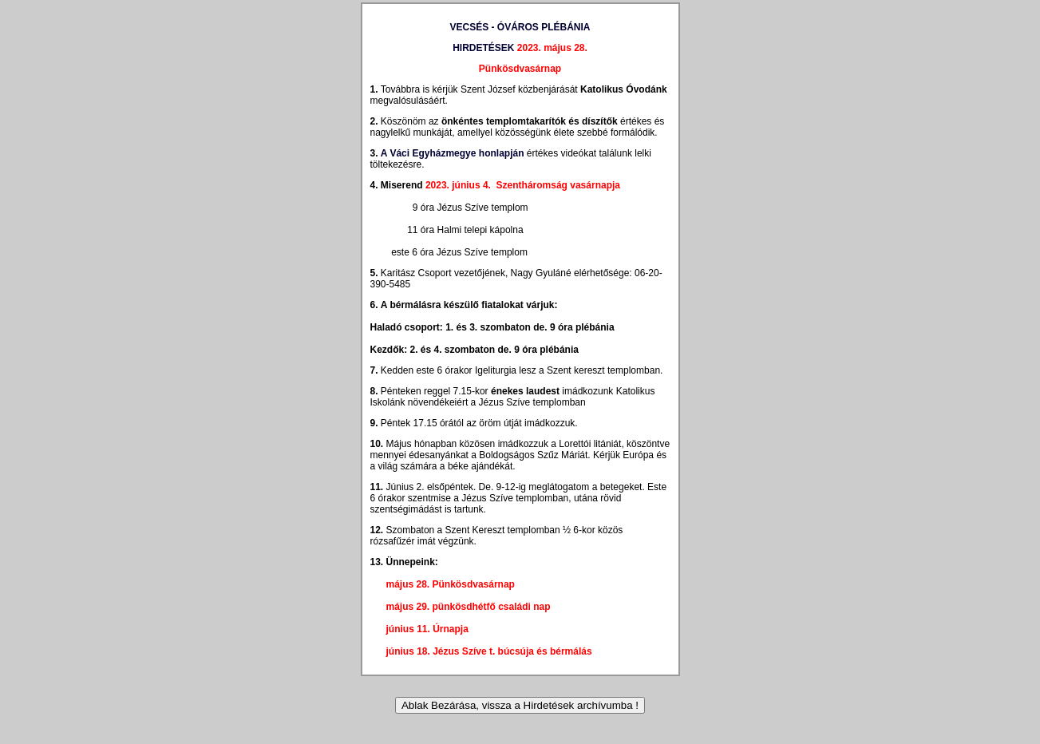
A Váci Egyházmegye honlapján (452, 153)
